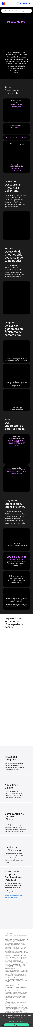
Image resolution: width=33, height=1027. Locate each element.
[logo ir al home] (3, 3)
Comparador (24, 11)
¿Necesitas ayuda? (23, 3)
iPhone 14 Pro (15, 11)
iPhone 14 (8, 11)
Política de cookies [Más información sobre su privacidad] (23, 1020)
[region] (16, 1020)
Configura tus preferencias (16, 1021)
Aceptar (16, 1025)
